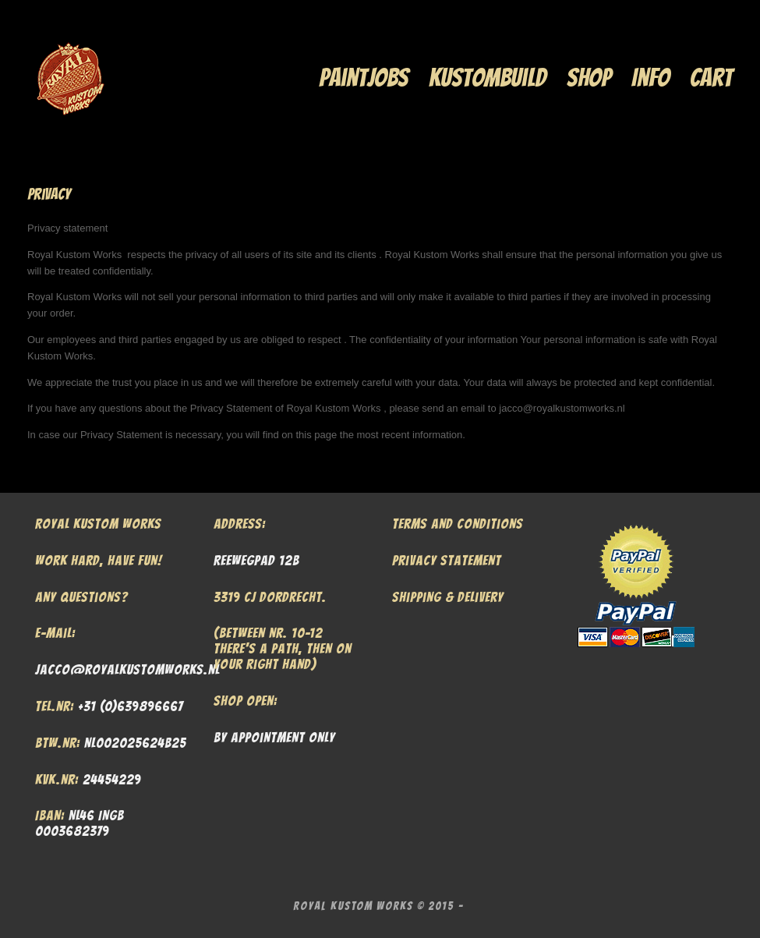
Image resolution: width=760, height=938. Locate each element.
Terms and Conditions (457, 523)
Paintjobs (363, 77)
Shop (589, 77)
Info (650, 77)
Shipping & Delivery (448, 596)
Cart (711, 77)
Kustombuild (487, 77)
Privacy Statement (446, 560)
